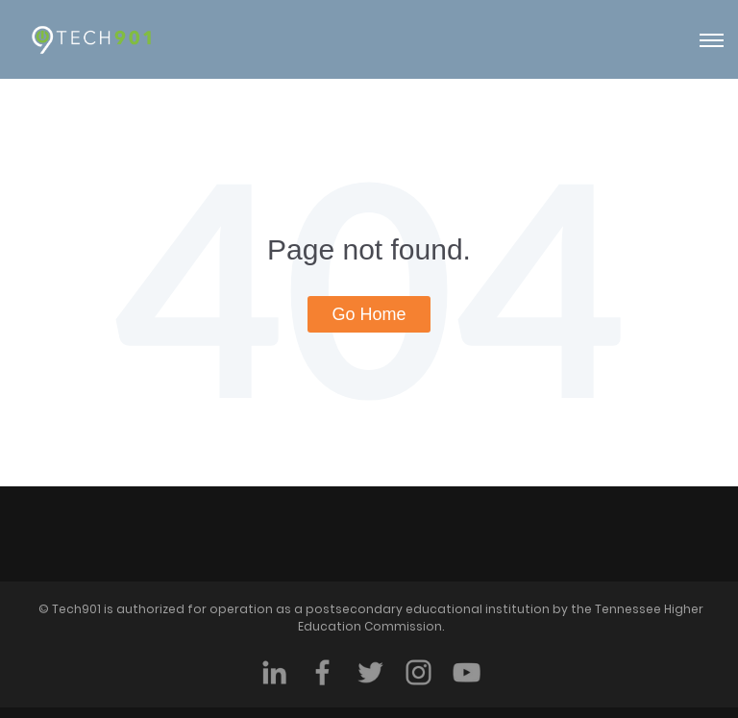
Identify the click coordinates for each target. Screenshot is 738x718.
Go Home (369, 314)
